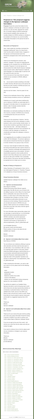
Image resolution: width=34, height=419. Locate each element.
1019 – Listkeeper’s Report (9, 376)
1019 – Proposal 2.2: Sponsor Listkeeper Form (13, 368)
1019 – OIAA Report (8, 374)
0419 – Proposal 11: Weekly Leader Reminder (13, 385)
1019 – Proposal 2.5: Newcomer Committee (13, 364)
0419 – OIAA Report (8, 404)
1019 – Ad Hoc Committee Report (11, 373)
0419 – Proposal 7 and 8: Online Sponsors (13, 392)
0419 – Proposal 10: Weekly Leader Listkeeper (13, 387)
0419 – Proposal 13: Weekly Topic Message (13, 382)
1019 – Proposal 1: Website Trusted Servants (13, 371)
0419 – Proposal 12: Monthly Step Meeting (13, 384)
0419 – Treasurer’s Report (9, 407)
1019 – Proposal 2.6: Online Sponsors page (13, 362)
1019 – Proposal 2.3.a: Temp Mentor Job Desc (13, 360)
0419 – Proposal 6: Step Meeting (11, 393)
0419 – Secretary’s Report (9, 402)
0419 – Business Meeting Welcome (11, 410)
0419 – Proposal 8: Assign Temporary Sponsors (14, 390)
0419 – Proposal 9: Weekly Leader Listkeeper (13, 388)
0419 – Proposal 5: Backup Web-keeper (12, 395)
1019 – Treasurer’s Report (9, 378)
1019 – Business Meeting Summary (11, 356)
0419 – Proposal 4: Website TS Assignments (13, 396)
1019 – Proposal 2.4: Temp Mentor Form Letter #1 (14, 365)
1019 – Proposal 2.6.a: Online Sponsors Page (13, 357)
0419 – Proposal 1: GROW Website (11, 401)
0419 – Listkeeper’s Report (9, 406)
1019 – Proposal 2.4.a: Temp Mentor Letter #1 (13, 359)
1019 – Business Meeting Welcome (11, 381)
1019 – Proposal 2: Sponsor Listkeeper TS (13, 370)
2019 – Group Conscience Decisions (11, 354)
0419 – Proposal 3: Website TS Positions (12, 398)
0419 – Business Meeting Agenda (11, 409)
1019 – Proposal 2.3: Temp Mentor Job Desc (13, 367)
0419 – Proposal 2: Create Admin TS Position (13, 399)
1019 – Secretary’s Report (9, 379)
